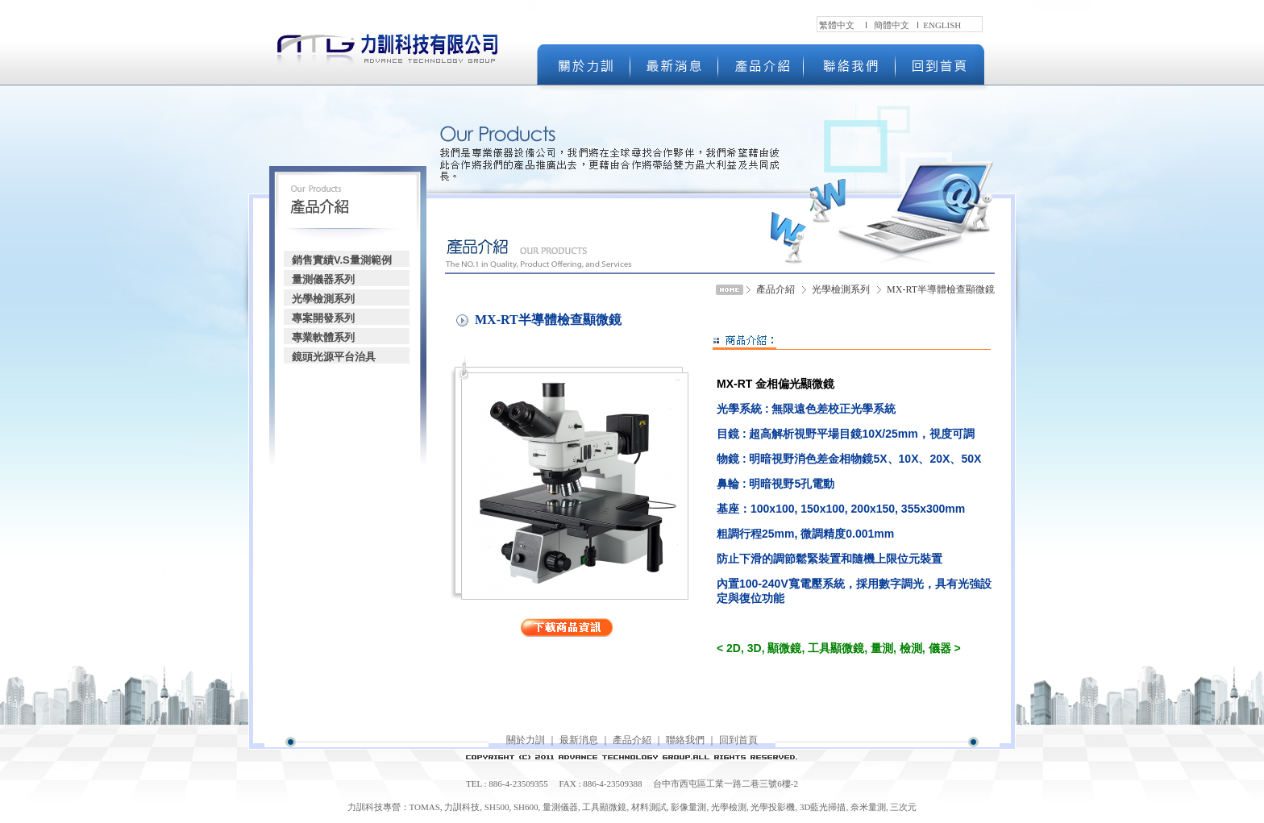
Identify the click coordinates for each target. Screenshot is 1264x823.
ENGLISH (942, 25)
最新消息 (578, 740)
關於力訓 (525, 740)
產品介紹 (632, 740)
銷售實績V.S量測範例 (342, 260)
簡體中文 (891, 25)
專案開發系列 (323, 318)
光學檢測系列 (323, 299)
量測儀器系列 (323, 279)
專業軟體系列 (323, 337)
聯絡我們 (685, 740)
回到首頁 (738, 740)
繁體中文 (836, 25)
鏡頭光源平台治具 (334, 357)
